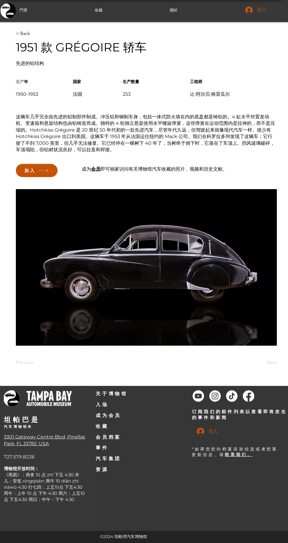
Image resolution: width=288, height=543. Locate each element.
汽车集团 (108, 458)
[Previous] (35, 362)
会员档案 (108, 437)
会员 (95, 169)
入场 (102, 404)
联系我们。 (239, 454)
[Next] (262, 362)
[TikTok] (232, 396)
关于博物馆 (111, 393)
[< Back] (35, 33)
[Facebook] (248, 396)
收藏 (102, 426)
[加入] (37, 170)
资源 (102, 469)
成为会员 (108, 415)
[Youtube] (198, 396)
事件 (102, 447)
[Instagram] (215, 396)
